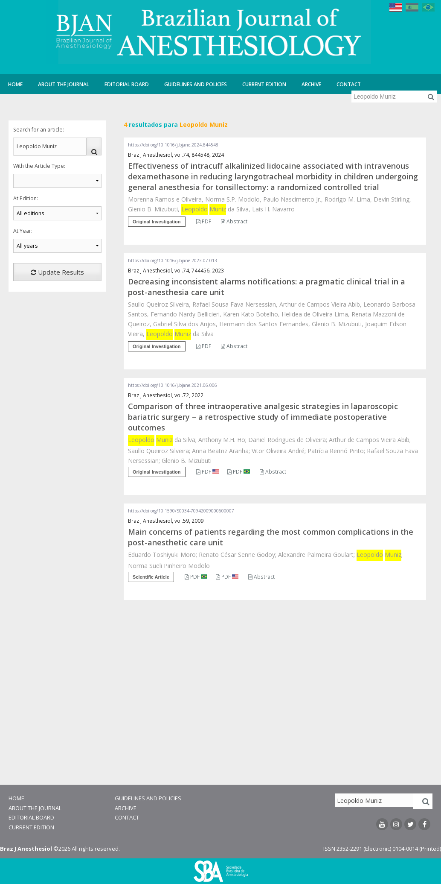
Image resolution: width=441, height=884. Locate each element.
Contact (349, 84)
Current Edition (264, 84)
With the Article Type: (39, 166)
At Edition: (25, 198)
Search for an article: (38, 129)
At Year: (22, 230)
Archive (311, 84)
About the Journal (63, 84)
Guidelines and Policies (195, 84)
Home (15, 84)
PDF (203, 221)
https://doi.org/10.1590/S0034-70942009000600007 (181, 511)
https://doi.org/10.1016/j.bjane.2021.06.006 (172, 385)
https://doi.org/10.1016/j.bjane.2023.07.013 (172, 260)
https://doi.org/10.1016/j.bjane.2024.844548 (173, 145)
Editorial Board (126, 84)
